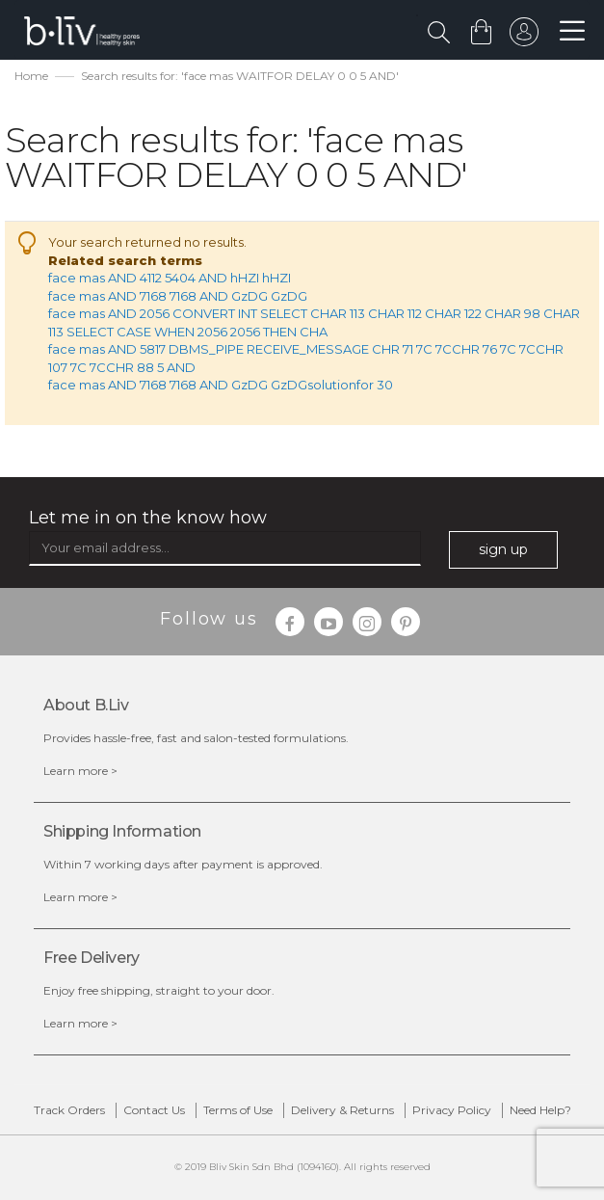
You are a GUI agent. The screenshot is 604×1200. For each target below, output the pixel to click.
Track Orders (69, 1110)
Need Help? (540, 1110)
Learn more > (80, 770)
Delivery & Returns (342, 1110)
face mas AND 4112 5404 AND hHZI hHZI (169, 277)
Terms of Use (238, 1110)
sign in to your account (524, 36)
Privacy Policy (451, 1110)
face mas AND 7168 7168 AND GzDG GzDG (177, 296)
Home (31, 75)
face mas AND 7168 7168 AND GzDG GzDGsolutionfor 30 (220, 384)
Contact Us (154, 1110)
